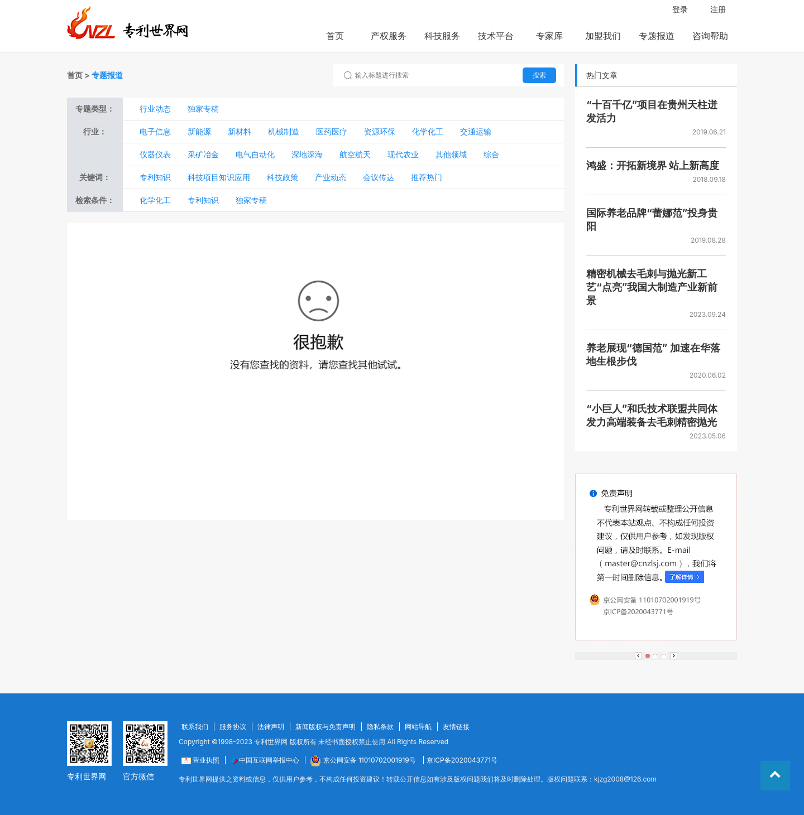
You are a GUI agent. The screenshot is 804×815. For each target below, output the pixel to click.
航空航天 (355, 154)
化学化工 (427, 131)
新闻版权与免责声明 (325, 726)
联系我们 (194, 726)
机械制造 (283, 131)
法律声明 (270, 726)
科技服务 (442, 35)
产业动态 (330, 177)
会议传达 (378, 177)
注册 (718, 9)
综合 (491, 154)
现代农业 (403, 154)
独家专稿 (203, 108)
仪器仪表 (155, 154)
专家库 (549, 35)
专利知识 (155, 177)
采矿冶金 (203, 154)
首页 (335, 35)
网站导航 (418, 726)
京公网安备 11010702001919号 (364, 760)
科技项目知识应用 (219, 177)
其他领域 (451, 154)
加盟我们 (603, 35)
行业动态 (155, 108)
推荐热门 (426, 177)
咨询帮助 (710, 35)
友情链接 (456, 726)
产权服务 (388, 35)
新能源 (199, 131)
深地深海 (307, 154)
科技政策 (282, 177)
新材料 (239, 131)
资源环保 (379, 131)
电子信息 (155, 131)
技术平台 (496, 35)
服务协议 (232, 726)
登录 (680, 9)
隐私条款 (380, 726)
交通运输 (475, 131)
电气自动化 (255, 154)
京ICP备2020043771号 (462, 760)
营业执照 (200, 760)
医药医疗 (331, 131)
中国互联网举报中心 (265, 760)
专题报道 (656, 35)
